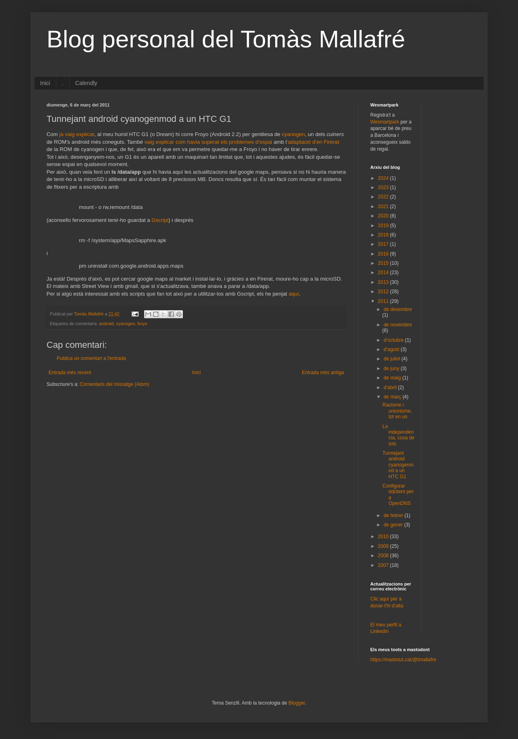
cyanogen (293, 134)
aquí (294, 294)
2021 (384, 206)
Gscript (160, 220)
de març (393, 397)
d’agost (392, 349)
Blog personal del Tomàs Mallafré (226, 39)
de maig (393, 378)
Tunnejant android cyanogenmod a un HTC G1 (398, 464)
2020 (384, 216)
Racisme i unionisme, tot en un (397, 411)
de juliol (392, 359)
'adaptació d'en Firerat (313, 142)
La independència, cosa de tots (398, 435)
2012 (384, 291)
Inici (45, 83)
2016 (384, 254)
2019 (384, 225)
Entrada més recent (70, 372)
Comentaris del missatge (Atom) (114, 384)
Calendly (86, 83)
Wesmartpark (384, 122)
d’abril (391, 387)
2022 (384, 197)
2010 (384, 536)
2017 (384, 244)
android (106, 323)
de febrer (394, 515)
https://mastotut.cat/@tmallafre (403, 659)
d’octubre (394, 340)
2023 (384, 187)
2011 (384, 301)
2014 (384, 272)
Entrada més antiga (323, 372)
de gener (394, 525)
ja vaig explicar (77, 134)
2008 (384, 555)
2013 (384, 282)
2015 (384, 263)
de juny (392, 368)
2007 (384, 565)
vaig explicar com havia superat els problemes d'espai (208, 142)
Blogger (297, 703)
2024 (384, 178)
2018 (384, 235)
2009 (384, 546)
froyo (142, 323)
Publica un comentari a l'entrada (91, 358)
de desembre (398, 309)
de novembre (398, 325)
